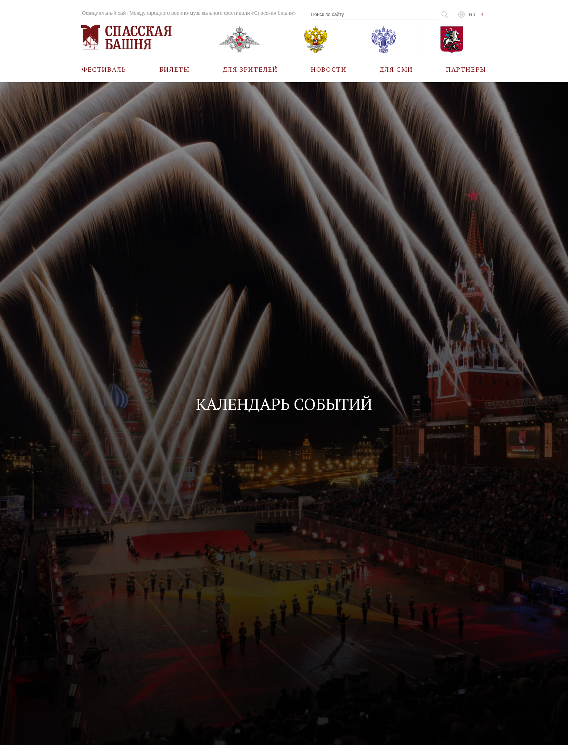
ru (472, 14)
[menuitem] (104, 69)
